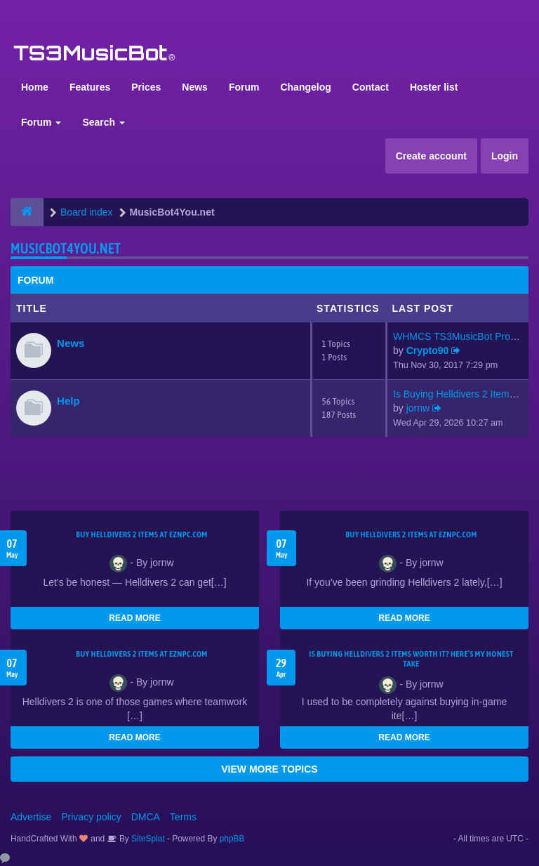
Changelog (305, 87)
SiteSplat (147, 839)
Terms (183, 816)
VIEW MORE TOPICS (269, 769)
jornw (418, 408)
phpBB (232, 839)
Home (34, 87)
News (195, 87)
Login (504, 156)
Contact (370, 87)
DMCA (145, 816)
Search (103, 122)
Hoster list (434, 87)
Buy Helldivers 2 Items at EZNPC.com (142, 534)
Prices (146, 87)
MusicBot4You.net (66, 248)
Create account (431, 156)
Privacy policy (91, 816)
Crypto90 (427, 350)
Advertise (31, 816)
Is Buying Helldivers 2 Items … (460, 394)
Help (68, 401)
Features (89, 87)
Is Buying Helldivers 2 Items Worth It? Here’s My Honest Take (411, 659)
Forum (244, 87)
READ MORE (134, 618)
